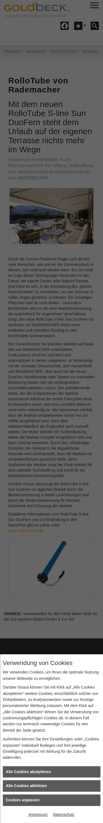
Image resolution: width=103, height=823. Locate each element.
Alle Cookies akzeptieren (28, 772)
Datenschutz (63, 814)
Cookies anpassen (23, 800)
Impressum (38, 814)
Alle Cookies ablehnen (26, 785)
